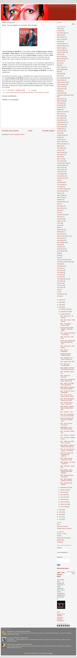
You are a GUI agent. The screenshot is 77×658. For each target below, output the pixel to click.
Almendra (59, 41)
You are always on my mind (41, 92)
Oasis (58, 212)
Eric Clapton (60, 118)
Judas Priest (60, 171)
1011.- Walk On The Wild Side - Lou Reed (67, 442)
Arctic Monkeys (61, 50)
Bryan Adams (60, 80)
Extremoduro (60, 120)
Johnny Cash (60, 169)
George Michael (61, 135)
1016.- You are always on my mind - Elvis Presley (67, 415)
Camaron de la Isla (62, 82)
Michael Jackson (61, 201)
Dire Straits (60, 105)
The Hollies (60, 272)
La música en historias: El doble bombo (17, 638)
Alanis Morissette (61, 33)
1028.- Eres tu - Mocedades (64, 350)
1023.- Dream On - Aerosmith (65, 376)
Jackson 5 (60, 150)
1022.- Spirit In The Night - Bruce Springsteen (67, 384)
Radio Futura (60, 229)
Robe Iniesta (60, 238)
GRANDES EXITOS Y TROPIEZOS (60, 619)
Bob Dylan (60, 73)
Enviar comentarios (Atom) (17, 134)
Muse (58, 204)
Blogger (50, 653)
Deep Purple (60, 101)
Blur (58, 71)
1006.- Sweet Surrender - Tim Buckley (67, 476)
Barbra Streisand (61, 58)
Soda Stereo (60, 249)
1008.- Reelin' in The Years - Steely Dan (67, 462)
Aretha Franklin (61, 52)
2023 (60, 307)
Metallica (59, 199)
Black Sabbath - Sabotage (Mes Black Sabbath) (67, 387)
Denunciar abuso (63, 568)
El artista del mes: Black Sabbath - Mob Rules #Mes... (66, 329)
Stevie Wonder (61, 251)
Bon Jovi (59, 76)
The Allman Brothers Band (64, 261)
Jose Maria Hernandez (64, 538)
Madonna (59, 193)
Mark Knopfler (61, 195)
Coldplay (59, 91)
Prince (59, 223)
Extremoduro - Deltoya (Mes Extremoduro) (18, 631)
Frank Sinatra (60, 124)
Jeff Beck (59, 156)
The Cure (59, 268)
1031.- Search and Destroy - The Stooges (67, 333)
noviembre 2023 (65, 311)
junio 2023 (63, 494)
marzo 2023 (63, 502)
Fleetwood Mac (61, 122)
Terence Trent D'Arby (63, 259)
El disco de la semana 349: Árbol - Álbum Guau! (67, 380)
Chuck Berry (60, 88)
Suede (59, 255)
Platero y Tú (60, 221)
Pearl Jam (60, 216)
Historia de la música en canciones (23, 92)
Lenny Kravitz (61, 176)
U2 (58, 291)
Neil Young (60, 206)
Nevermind (61, 540)
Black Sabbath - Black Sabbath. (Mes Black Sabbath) (66, 471)
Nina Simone (60, 208)
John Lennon (60, 167)
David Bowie (60, 98)
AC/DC (59, 28)
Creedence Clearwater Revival (65, 95)
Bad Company (61, 56)
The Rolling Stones (62, 279)
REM (58, 227)
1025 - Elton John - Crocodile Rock (65, 364)
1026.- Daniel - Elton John (67, 361)
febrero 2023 (64, 504)
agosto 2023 (64, 490)
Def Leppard (60, 103)
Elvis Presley (9, 92)
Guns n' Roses (61, 141)
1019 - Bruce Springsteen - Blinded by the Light (67, 399)
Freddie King (60, 128)
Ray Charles (60, 234)
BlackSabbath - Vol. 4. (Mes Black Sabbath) (66, 428)
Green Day (60, 139)
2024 (60, 304)
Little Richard (60, 182)
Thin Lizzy (60, 285)
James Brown (61, 152)
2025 (60, 302)
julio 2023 (63, 492)
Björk (58, 65)
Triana (58, 289)
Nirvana (59, 210)
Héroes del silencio (62, 143)
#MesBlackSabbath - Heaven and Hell (65, 354)
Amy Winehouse (61, 43)
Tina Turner (60, 287)
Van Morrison (60, 294)
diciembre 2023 (64, 309)
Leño (58, 180)
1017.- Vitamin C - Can (66, 412)
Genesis (59, 133)
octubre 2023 (64, 314)
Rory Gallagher (61, 242)
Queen (59, 225)
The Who (59, 283)
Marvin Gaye (60, 197)
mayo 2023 (63, 497)
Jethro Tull (60, 159)
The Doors (60, 270)
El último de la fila (62, 111)
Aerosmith (60, 30)
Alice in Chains (61, 39)
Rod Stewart (60, 240)
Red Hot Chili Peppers (63, 236)
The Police (60, 277)
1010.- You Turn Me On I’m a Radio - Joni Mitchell (67, 449)
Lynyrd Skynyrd (61, 191)
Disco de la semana (62, 526)
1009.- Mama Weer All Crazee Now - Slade (66, 459)
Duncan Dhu (60, 107)
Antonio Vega (60, 48)
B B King (59, 54)
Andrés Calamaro (62, 45)
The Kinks (60, 274)
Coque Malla (60, 93)
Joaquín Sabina (61, 165)
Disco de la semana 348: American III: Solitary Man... (67, 419)
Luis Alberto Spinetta (62, 189)
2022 (60, 509)
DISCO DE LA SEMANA (61, 614)
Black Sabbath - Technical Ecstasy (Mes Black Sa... (67, 368)
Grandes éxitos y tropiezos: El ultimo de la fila (19, 644)
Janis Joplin (60, 154)
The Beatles (60, 266)
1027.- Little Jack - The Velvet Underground (66, 358)
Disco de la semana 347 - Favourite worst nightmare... (67, 454)
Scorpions (60, 246)
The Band (59, 264)
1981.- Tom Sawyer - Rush (60, 574)
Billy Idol (59, 63)
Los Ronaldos (61, 184)
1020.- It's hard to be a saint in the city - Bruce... (67, 395)
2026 (60, 300)
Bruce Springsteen (62, 78)
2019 (60, 517)
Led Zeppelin (60, 174)
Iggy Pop (59, 146)
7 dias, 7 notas (9, 7)
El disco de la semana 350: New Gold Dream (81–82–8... (67, 342)
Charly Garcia (61, 86)
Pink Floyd (60, 219)
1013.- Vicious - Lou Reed (67, 435)
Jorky (59, 535)
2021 (60, 512)
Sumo (58, 257)
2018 (60, 519)
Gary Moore (60, 131)
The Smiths (60, 281)
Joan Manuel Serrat (62, 163)
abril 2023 (63, 499)
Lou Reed (59, 186)
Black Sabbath (61, 69)
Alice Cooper (60, 37)
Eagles (59, 109)
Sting (58, 253)
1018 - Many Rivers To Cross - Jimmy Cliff (66, 403)
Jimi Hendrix (60, 161)
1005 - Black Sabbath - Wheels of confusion (66, 479)
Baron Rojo (60, 60)
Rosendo (59, 244)
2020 (60, 514)
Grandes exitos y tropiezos (64, 528)
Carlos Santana (61, 84)
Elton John (60, 113)
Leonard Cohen (61, 178)
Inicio (30, 131)
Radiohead (60, 231)
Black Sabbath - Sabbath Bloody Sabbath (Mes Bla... (67, 408)
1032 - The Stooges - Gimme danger (66, 324)
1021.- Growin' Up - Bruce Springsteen (67, 391)
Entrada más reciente (10, 131)
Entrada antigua (48, 131)
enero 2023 (63, 506)
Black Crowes (61, 67)
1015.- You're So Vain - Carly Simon (66, 424)
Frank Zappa (60, 126)
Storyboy (60, 542)
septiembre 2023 (65, 487)
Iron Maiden (60, 148)
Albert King (60, 35)
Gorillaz (59, 137)
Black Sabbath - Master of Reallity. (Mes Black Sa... (67, 446)
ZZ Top (59, 296)
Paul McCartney (61, 214)
